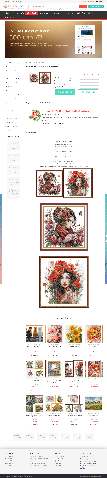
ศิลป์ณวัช (58, 463)
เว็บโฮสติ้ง (58, 461)
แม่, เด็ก (7, 103)
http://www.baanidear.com (57, 123)
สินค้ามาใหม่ (81, 13)
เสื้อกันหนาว (9, 463)
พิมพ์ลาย (64, 87)
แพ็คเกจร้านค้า (31, 13)
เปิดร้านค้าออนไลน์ (88, 1)
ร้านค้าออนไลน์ (60, 456)
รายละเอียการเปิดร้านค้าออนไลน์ (39, 458)
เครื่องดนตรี (8, 91)
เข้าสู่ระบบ (99, 1)
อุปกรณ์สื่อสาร (9, 123)
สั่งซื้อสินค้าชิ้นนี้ (65, 92)
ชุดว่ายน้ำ (64, 9)
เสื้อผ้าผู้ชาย (53, 9)
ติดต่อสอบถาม (9, 17)
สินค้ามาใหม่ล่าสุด (39, 62)
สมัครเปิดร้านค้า (96, 6)
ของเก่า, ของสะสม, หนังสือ (12, 95)
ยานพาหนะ (8, 107)
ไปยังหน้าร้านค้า (88, 92)
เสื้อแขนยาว (9, 465)
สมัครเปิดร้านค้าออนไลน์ (37, 456)
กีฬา (6, 115)
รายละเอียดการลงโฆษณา (37, 463)
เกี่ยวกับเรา (91, 13)
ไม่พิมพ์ (59, 87)
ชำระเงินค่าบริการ (58, 13)
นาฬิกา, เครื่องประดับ (11, 71)
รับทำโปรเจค (59, 458)
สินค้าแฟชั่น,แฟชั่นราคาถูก (12, 63)
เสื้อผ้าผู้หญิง (47, 9)
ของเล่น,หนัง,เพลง (10, 75)
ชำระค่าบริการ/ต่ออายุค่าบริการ (39, 461)
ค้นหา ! (83, 6)
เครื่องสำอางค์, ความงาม (11, 67)
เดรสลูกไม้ (59, 9)
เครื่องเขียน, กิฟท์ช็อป (11, 83)
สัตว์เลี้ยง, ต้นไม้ (9, 111)
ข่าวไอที (58, 465)
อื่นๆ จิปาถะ (8, 131)
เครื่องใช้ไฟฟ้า (9, 87)
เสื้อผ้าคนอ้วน (70, 9)
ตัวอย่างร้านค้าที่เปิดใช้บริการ (38, 465)
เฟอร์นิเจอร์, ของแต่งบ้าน (12, 99)
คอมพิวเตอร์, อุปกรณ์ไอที (12, 79)
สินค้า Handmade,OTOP (11, 127)
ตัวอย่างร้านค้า (44, 13)
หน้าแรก (7, 13)
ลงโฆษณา (70, 13)
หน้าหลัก (29, 62)
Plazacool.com (87, 476)
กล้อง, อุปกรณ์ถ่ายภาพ (11, 119)
